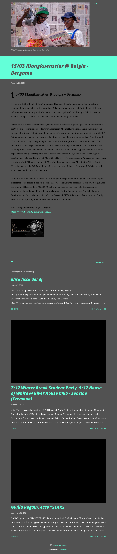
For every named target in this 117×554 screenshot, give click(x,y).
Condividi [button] (100, 262)
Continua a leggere (98, 309)
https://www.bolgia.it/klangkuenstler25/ (31, 211)
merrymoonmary (64, 549)
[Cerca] (96, 3)
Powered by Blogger (58, 545)
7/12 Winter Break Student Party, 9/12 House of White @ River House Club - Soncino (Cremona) (56, 393)
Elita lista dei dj (26, 279)
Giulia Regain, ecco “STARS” (38, 507)
